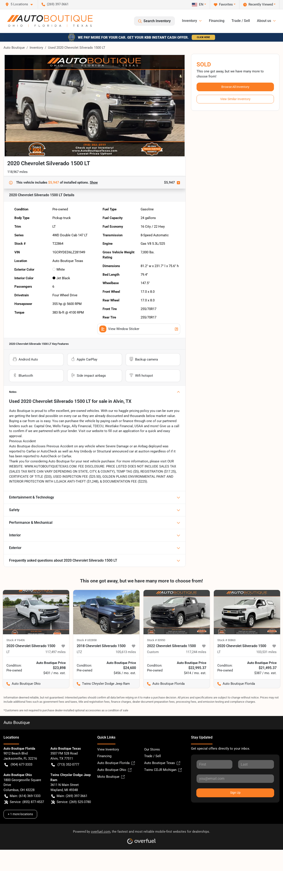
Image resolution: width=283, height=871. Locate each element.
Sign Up (235, 792)
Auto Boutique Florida (116, 763)
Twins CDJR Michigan (163, 769)
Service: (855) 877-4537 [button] (24, 802)
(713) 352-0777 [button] (65, 764)
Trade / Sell (240, 21)
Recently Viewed (258, 4)
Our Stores (152, 749)
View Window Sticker (138, 329)
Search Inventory (154, 21)
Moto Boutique (111, 776)
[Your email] (235, 778)
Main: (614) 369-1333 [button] (22, 796)
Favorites (223, 4)
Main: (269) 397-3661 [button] (69, 796)
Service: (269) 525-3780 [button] (71, 802)
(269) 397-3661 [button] (55, 4)
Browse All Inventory (235, 87)
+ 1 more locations (20, 814)
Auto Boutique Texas (162, 763)
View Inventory (108, 749)
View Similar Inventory (235, 99)
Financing (216, 21)
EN (197, 4)
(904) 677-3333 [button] (18, 764)
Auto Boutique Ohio (114, 769)
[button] (21, 4)
